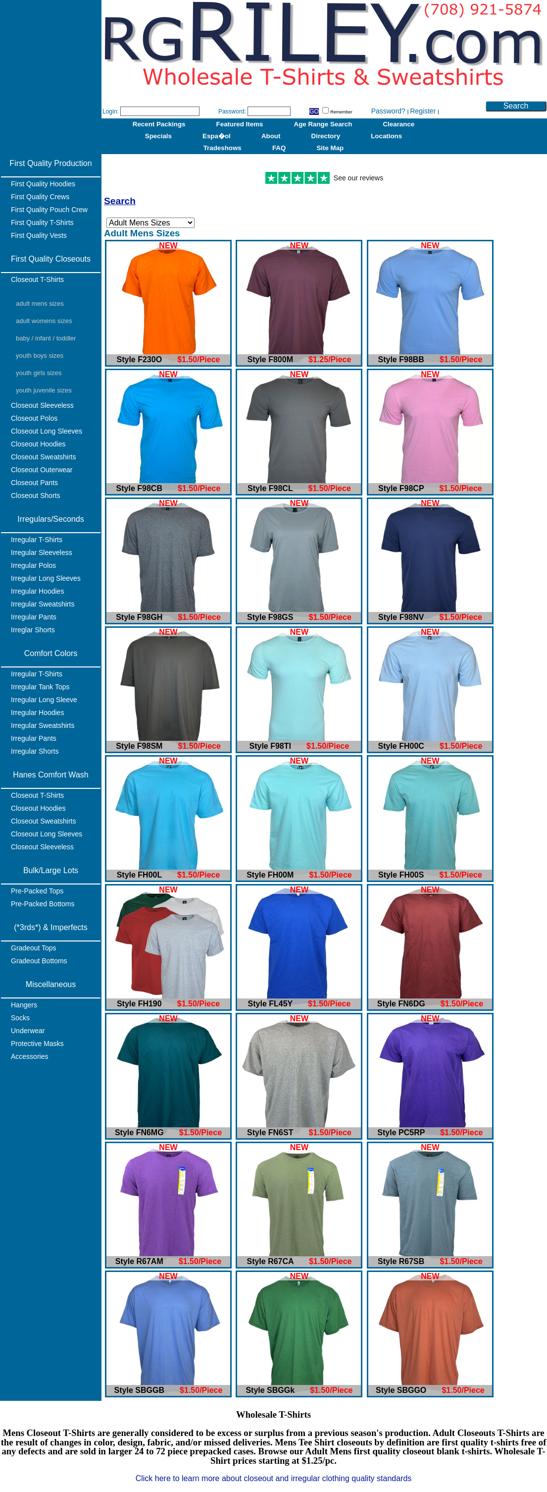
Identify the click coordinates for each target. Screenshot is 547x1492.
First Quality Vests (39, 235)
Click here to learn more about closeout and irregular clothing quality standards (274, 1478)
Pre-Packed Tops (37, 891)
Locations (386, 136)
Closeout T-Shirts (37, 279)
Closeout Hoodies (38, 444)
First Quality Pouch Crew (49, 210)
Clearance (398, 124)
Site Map (330, 148)
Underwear (28, 1031)
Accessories (29, 1056)
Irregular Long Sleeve (44, 700)
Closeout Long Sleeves (46, 431)
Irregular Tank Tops (40, 687)
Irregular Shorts (34, 751)
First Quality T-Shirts (42, 222)
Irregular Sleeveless (41, 552)
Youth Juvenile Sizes (44, 390)
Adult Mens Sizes (40, 303)
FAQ (279, 148)
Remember (337, 112)
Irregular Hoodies (37, 591)
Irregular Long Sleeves (46, 578)
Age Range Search (323, 124)
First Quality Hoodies (43, 184)
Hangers (24, 1005)
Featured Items (239, 124)
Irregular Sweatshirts (42, 604)
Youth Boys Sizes (39, 355)
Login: (110, 111)
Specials (158, 136)
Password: (232, 111)
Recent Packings (159, 124)
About (271, 136)
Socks (20, 1018)
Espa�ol (216, 136)
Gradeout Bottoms (39, 961)
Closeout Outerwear (42, 470)
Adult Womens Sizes (44, 321)
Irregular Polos (33, 565)
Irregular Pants (33, 617)
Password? (389, 111)
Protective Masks (37, 1044)
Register (424, 111)
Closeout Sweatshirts (43, 457)
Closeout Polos (34, 418)
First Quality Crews (40, 197)
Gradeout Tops (33, 948)
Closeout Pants (34, 483)
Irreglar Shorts (33, 630)
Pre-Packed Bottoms (42, 904)
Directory (326, 136)
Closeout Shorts (35, 495)
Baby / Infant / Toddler (46, 338)
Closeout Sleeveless (42, 405)
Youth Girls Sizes (38, 373)
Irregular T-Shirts (36, 540)
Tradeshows (222, 148)
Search (516, 106)
